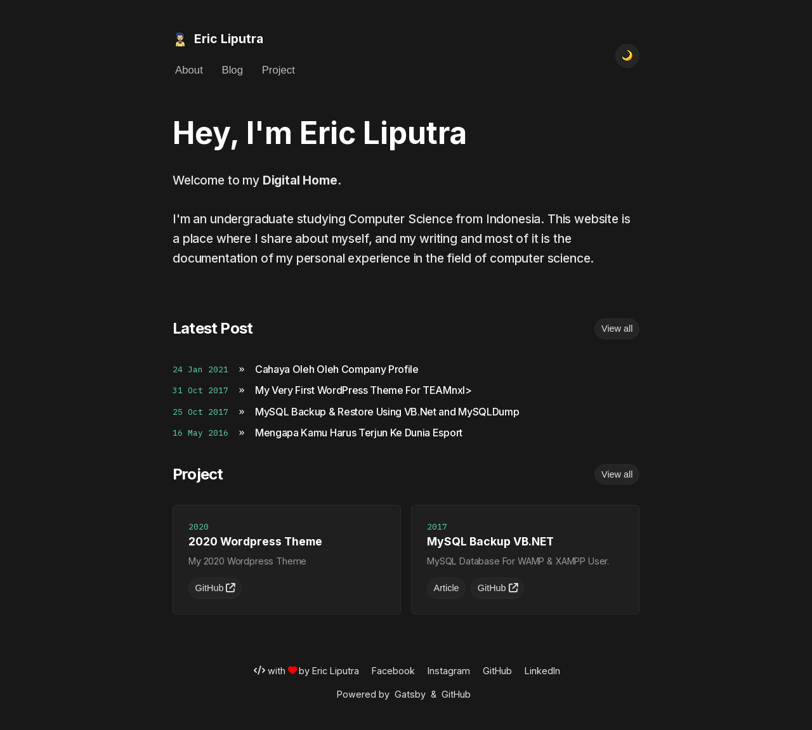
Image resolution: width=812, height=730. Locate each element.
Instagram (449, 670)
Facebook (393, 670)
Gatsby (410, 694)
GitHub (215, 588)
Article (446, 588)
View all (616, 328)
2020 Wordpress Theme (255, 541)
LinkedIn (542, 670)
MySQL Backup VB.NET (490, 541)
